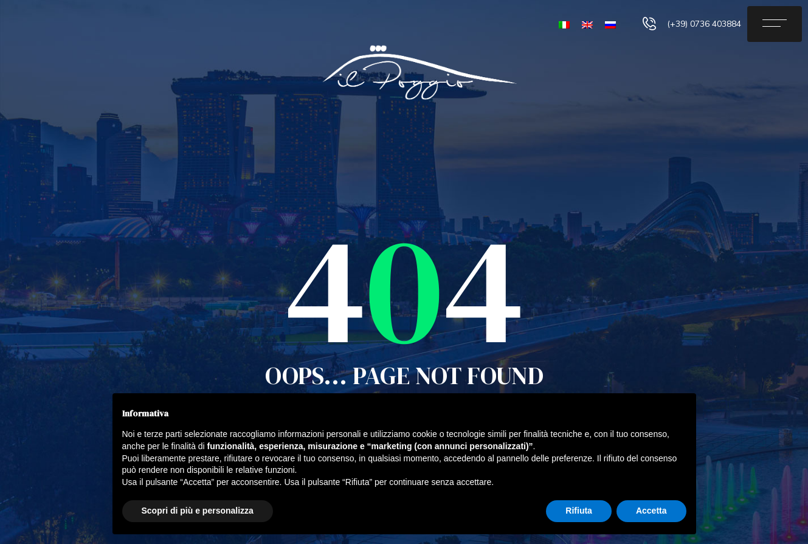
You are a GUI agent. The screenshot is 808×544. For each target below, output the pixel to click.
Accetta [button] (651, 510)
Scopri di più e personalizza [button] (198, 510)
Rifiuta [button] (578, 510)
